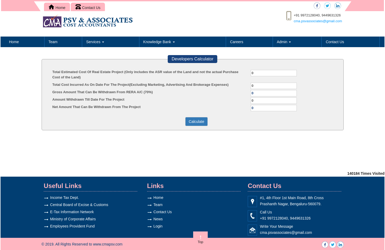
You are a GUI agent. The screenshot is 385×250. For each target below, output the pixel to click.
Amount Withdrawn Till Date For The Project (88, 99)
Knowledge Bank (159, 42)
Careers (236, 42)
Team (52, 42)
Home (56, 8)
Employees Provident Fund (69, 226)
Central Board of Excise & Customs (76, 205)
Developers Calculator (192, 59)
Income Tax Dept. (61, 197)
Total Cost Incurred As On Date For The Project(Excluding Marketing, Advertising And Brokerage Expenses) (140, 85)
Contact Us (87, 8)
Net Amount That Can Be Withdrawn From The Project (96, 107)
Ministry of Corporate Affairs (69, 219)
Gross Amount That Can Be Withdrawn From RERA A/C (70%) (102, 92)
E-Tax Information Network (68, 212)
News (154, 219)
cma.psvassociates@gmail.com (318, 21)
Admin (284, 42)
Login (154, 226)
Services (95, 42)
